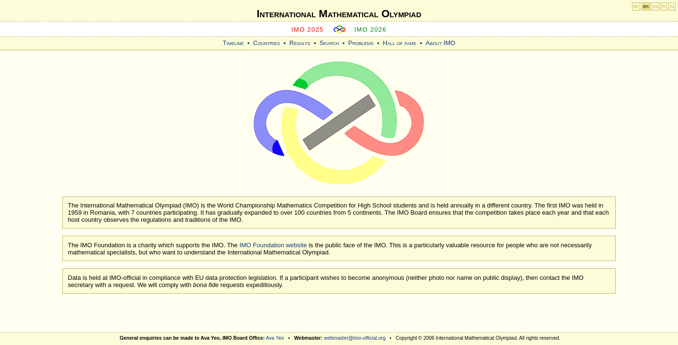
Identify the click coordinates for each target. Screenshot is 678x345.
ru (672, 6)
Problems (361, 42)
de (636, 6)
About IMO (440, 42)
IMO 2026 (370, 29)
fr (663, 6)
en (646, 6)
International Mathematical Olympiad (339, 14)
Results (299, 42)
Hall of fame (399, 42)
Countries (266, 42)
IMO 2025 (307, 29)
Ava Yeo (275, 338)
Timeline (233, 42)
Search (329, 42)
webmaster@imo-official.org (355, 338)
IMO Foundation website (273, 245)
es (655, 6)
